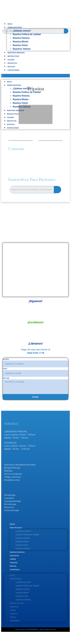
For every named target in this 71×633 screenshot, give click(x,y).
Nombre (6, 359)
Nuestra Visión (20, 45)
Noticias (11, 67)
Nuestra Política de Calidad (27, 34)
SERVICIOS (11, 457)
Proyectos (12, 63)
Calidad (11, 60)
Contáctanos (13, 70)
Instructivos (13, 56)
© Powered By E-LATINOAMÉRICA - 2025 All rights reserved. (35, 629)
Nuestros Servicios (16, 53)
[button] (35, 75)
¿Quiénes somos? (22, 30)
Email (5, 369)
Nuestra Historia (21, 38)
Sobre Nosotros (15, 27)
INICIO (10, 24)
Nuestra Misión (20, 41)
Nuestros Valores (22, 48)
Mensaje (6, 378)
